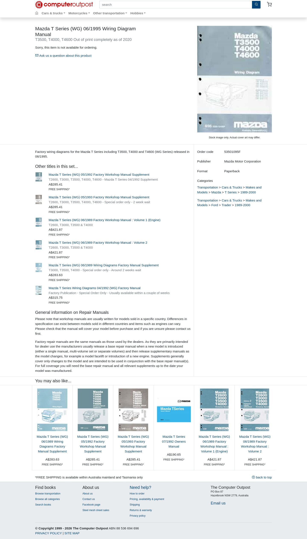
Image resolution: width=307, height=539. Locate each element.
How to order (137, 493)
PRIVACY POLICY (48, 533)
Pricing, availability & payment (147, 499)
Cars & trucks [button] (52, 13)
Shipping (135, 504)
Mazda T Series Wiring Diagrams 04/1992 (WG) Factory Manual (94, 288)
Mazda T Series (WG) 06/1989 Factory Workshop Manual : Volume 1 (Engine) (104, 220)
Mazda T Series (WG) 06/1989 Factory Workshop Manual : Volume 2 (98, 242)
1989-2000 (248, 192)
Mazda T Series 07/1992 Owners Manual (174, 441)
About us (88, 493)
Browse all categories (47, 499)
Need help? (140, 487)
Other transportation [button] (109, 13)
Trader (226, 205)
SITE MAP (72, 533)
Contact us (89, 499)
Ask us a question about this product (63, 55)
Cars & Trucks (232, 187)
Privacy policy (137, 515)
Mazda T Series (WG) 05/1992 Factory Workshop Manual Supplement (99, 174)
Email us (218, 503)
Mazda (216, 192)
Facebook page (91, 504)
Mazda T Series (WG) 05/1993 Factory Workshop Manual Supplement (99, 197)
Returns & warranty (141, 510)
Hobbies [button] (136, 13)
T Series (231, 192)
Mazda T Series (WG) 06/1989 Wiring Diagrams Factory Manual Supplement (104, 265)
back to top (262, 477)
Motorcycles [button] (77, 13)
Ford (214, 205)
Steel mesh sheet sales (96, 510)
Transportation (207, 187)
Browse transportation (47, 493)
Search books (43, 504)
